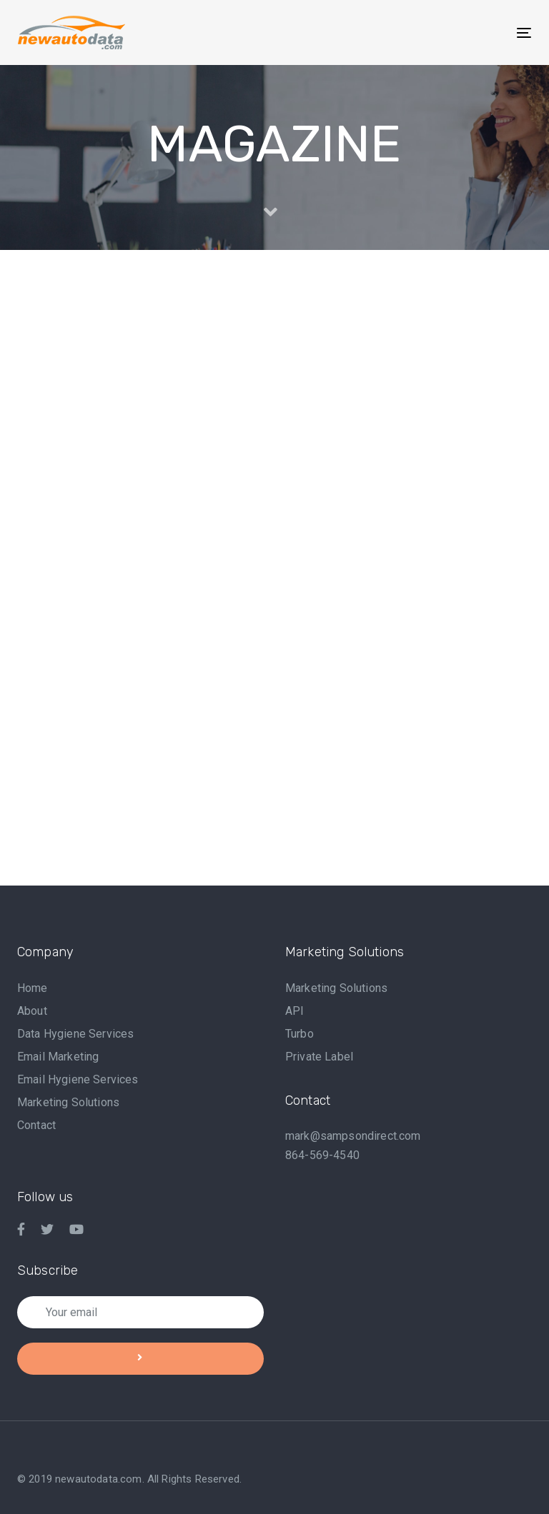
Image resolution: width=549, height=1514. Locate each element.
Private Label (319, 1056)
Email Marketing (58, 1056)
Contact (36, 1125)
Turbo (299, 1034)
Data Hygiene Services (75, 1034)
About (32, 1011)
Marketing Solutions (68, 1102)
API (294, 1011)
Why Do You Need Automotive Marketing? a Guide (274, 557)
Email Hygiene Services (78, 1079)
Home (32, 988)
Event (56, 747)
